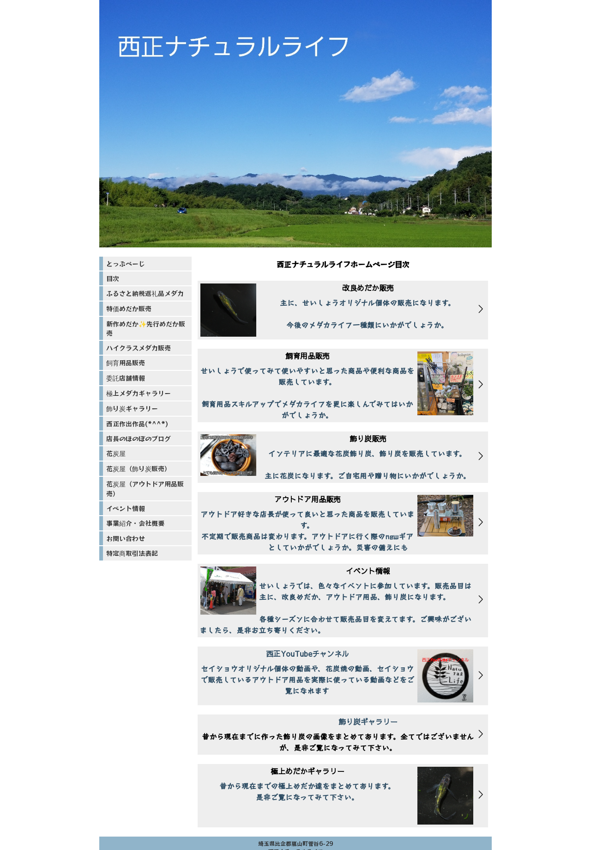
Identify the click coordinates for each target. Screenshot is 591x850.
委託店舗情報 (125, 377)
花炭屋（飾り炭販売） (138, 468)
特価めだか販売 (128, 308)
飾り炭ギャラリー (132, 408)
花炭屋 (116, 453)
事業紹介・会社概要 (135, 523)
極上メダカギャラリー (138, 393)
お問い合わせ (125, 538)
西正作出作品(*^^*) (137, 423)
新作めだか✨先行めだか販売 (145, 328)
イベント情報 (125, 508)
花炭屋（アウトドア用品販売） (145, 488)
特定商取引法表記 (132, 553)
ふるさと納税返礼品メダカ (145, 293)
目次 (112, 278)
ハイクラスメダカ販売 (138, 347)
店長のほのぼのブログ (138, 438)
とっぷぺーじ (125, 263)
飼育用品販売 (125, 362)
